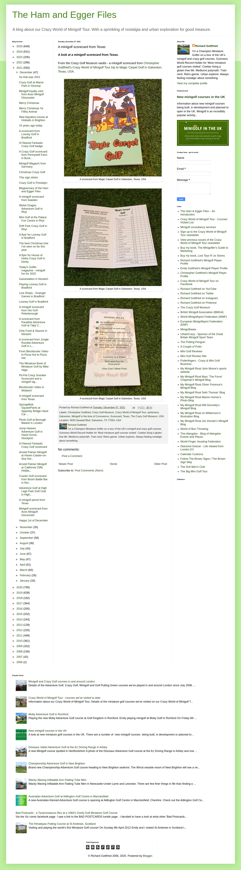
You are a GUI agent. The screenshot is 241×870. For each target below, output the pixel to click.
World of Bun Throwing (194, 428)
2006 (19, 662)
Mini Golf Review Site (193, 356)
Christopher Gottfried (79, 412)
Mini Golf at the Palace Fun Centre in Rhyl (33, 219)
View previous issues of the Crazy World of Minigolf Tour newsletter (201, 241)
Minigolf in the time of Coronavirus (90, 416)
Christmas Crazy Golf (32, 172)
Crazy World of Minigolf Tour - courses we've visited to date (64, 697)
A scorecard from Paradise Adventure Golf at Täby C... (32, 322)
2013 (19, 624)
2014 (19, 619)
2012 (19, 630)
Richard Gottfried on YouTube (198, 288)
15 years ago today (30, 125)
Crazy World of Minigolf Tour (130, 412)
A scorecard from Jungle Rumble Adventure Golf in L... (34, 343)
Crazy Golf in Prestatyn (33, 182)
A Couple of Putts (191, 346)
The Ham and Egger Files (64, 15)
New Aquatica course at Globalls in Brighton (33, 118)
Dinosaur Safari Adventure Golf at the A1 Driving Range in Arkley (68, 747)
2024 (19, 51)
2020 (19, 587)
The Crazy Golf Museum (144, 416)
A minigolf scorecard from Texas (31, 397)
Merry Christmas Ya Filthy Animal (31, 110)
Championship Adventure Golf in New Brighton (57, 763)
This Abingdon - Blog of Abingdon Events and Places (200, 435)
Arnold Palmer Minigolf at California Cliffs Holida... (33, 467)
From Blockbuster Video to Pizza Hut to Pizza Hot (33, 354)
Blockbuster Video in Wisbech (31, 389)
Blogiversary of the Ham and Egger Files (33, 190)
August (24, 543)
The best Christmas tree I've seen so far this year (33, 246)
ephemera (153, 412)
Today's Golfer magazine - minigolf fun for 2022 (32, 270)
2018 (19, 598)
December (26, 72)
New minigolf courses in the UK (201, 97)
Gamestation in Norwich (33, 279)
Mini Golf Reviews (191, 351)
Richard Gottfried (206, 46)
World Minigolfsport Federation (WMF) (203, 316)
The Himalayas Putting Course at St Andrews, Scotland (62, 823)
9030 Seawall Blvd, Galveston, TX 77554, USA (95, 420)
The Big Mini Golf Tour (194, 471)
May (23, 559)
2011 (19, 635)
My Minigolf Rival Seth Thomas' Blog (202, 392)
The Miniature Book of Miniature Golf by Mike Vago (34, 366)
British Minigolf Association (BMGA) (202, 312)
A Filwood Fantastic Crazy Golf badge (31, 144)
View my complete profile (192, 83)
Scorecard (116, 416)
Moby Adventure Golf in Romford (48, 714)
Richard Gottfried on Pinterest (198, 302)
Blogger (147, 855)
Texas (126, 416)
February (25, 575)
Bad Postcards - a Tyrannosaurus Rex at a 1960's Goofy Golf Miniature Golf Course (66, 812)
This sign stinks (28, 177)
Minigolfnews (188, 329)
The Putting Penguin (192, 342)
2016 (19, 608)
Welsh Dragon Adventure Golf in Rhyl (31, 208)
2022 (19, 62)
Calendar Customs (191, 454)
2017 (19, 603)
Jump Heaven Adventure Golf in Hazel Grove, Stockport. (31, 433)
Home (113, 463)
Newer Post (66, 463)
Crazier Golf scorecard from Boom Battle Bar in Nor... (33, 479)
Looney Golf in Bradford (33, 301)
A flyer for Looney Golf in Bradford (32, 236)
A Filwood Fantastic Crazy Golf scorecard (33, 445)
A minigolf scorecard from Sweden (31, 198)
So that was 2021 (29, 77)
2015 (19, 614)
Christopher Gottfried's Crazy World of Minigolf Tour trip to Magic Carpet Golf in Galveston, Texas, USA (110, 67)
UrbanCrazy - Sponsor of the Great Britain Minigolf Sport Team (201, 336)
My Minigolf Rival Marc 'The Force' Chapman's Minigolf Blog (201, 378)
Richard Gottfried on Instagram (199, 298)
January (25, 580)
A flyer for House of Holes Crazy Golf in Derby (32, 258)
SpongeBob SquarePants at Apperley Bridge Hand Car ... (33, 409)
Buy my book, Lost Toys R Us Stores (202, 255)
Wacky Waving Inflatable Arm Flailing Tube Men (57, 779)
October (25, 532)
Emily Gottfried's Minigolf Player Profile (204, 268)
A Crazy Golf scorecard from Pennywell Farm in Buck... (33, 155)
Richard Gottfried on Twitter (197, 293)
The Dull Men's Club (192, 466)
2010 (19, 640)
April (23, 564)
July (22, 548)
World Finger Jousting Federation (200, 441)
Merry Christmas (29, 103)
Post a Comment (72, 456)
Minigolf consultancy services (198, 227)
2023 (19, 57)
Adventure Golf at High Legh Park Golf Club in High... (33, 491)
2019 (19, 592)
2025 (19, 46)
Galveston (64, 416)
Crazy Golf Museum (103, 412)
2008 (19, 651)
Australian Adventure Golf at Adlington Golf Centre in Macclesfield (68, 796)
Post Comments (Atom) (89, 470)
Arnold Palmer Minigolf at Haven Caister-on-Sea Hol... (33, 455)
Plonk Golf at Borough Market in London (32, 421)
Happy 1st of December (33, 520)
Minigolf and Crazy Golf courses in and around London (62, 681)
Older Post (160, 463)
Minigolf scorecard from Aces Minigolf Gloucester (33, 512)
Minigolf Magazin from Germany (32, 165)
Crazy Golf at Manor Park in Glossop (31, 84)
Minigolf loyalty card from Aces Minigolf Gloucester (31, 94)
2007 (19, 656)
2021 (19, 67)
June (23, 553)
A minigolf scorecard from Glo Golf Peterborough (31, 310)
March (24, 570)
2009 (19, 646)
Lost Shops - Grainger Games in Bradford (32, 294)
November (26, 527)
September (27, 537)
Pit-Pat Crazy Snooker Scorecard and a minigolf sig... (32, 378)
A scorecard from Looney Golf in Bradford (29, 134)
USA (161, 416)
